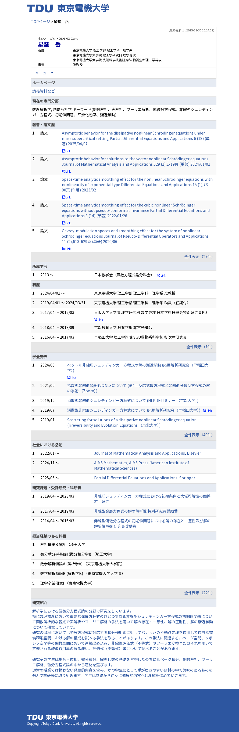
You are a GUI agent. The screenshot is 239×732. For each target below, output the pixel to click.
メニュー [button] (42, 72)
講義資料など (43, 91)
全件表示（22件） (199, 592)
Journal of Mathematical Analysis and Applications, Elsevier (147, 453)
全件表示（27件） (199, 256)
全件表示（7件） (201, 346)
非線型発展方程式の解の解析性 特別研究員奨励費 (136, 511)
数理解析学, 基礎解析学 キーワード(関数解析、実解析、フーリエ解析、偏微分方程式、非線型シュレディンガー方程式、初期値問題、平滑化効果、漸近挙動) (122, 112)
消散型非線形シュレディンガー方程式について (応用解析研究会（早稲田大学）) (133, 410)
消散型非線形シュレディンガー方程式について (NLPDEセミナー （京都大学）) (132, 400)
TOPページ (40, 21)
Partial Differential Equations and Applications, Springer (144, 477)
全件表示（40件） (199, 434)
